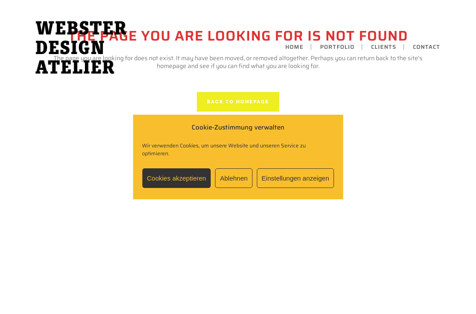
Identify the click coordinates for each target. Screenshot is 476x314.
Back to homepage (238, 102)
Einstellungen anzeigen (295, 178)
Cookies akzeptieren (176, 178)
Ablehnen (233, 178)
